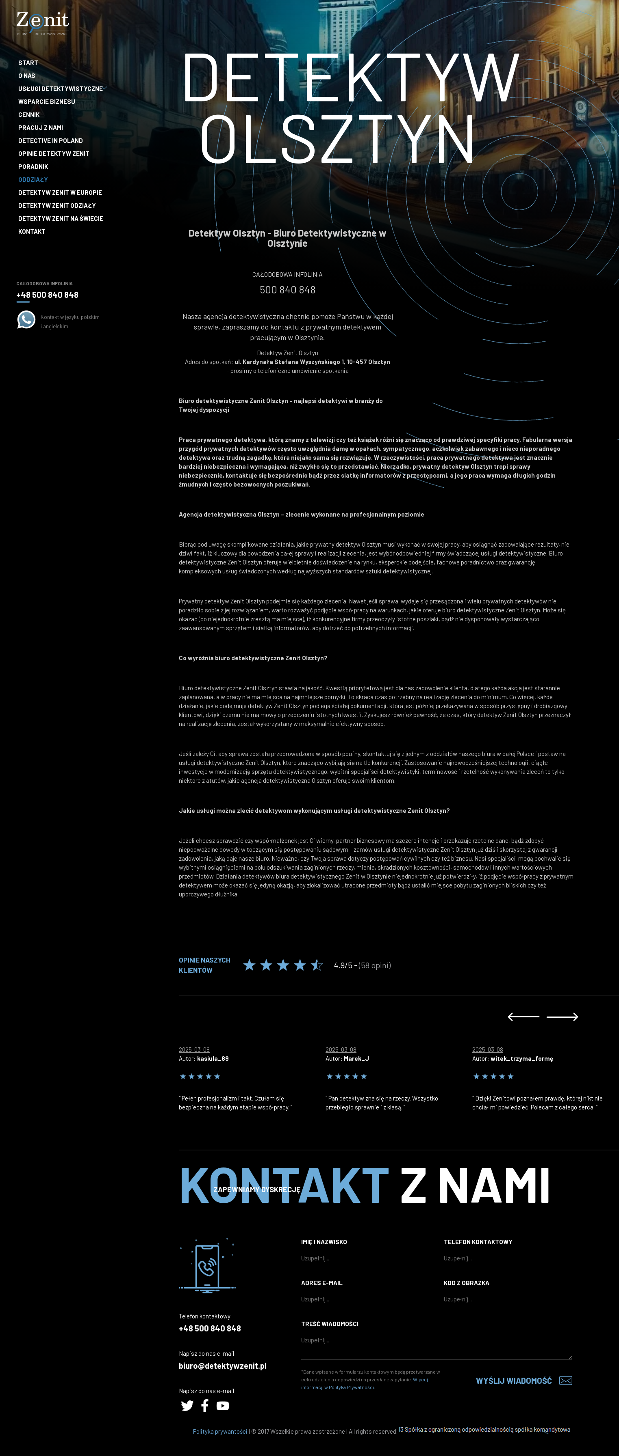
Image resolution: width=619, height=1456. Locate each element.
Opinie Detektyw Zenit (53, 153)
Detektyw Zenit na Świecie (60, 218)
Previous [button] (524, 1016)
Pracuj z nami (40, 127)
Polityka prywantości (220, 1431)
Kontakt (32, 231)
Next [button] (562, 1016)
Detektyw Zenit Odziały (57, 205)
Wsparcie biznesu (46, 101)
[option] (252, 1076)
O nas (26, 75)
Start (28, 62)
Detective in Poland (50, 140)
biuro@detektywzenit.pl (223, 1365)
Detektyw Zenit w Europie (60, 192)
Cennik (28, 114)
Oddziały (33, 179)
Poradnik (33, 166)
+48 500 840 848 (47, 294)
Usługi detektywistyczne (61, 88)
